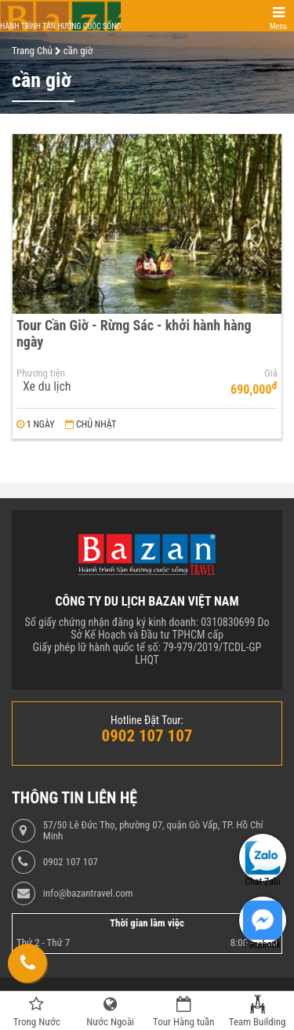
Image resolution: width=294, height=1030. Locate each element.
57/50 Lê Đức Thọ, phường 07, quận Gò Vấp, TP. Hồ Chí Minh (153, 831)
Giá (271, 373)
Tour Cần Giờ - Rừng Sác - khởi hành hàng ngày (134, 333)
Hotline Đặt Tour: (147, 720)
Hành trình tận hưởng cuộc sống (60, 26)
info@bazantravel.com (88, 893)
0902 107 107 (70, 862)
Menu (278, 26)
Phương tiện (40, 373)
